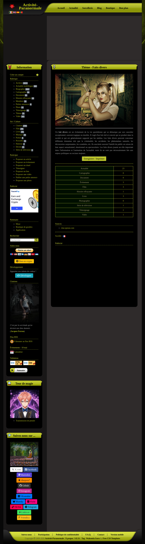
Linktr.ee (24, 512)
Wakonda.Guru (93, 538)
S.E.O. (77, 538)
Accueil (61, 8)
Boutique (110, 8)
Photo (18, 107)
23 (123, 168)
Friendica (24, 517)
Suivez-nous (26, 535)
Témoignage (21, 110)
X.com (16, 469)
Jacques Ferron (17, 331)
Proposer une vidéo (23, 174)
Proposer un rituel (23, 165)
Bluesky (18, 501)
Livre (18, 132)
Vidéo (18, 116)
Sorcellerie (87, 8)
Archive (19, 83)
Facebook (31, 469)
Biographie (20, 89)
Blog (99, 8)
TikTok (16, 507)
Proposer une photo (24, 180)
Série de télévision (23, 150)
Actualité (73, 8)
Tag (83, 538)
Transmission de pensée (25, 421)
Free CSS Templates (111, 538)
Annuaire (21, 370)
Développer (24, 275)
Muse (18, 224)
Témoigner (20, 168)
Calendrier (18, 352)
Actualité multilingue (24, 86)
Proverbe (19, 141)
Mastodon (24, 475)
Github (24, 485)
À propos (69, 538)
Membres (20, 101)
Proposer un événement (25, 162)
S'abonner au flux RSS (23, 341)
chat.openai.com (67, 228)
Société (58, 236)
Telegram (31, 507)
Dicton (18, 147)
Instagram (24, 491)
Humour (19, 144)
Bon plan (123, 8)
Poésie (18, 138)
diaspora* (24, 480)
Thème (18, 113)
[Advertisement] (72, 37)
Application (20, 230)
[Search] (36, 240)
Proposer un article (23, 159)
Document (20, 95)
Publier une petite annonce (26, 177)
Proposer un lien (22, 171)
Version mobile (117, 535)
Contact (100, 535)
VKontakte (24, 496)
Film (18, 129)
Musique (19, 135)
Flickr (31, 501)
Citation (19, 126)
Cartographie (21, 92)
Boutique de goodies (24, 227)
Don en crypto (24, 261)
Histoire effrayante (23, 98)
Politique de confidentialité (67, 535)
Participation (43, 535)
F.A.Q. (88, 535)
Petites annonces (22, 104)
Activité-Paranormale (30, 6)
